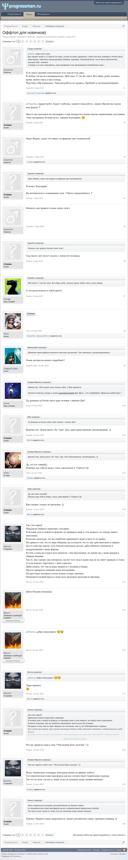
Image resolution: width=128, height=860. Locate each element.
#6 (124, 261)
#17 (123, 694)
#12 (123, 473)
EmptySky (31, 336)
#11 (123, 435)
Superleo (61, 37)
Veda (6, 473)
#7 (124, 296)
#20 (123, 824)
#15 (123, 610)
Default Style (8, 850)
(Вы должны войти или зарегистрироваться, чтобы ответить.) (99, 835)
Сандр (7, 299)
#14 (123, 582)
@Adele (31, 54)
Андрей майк (11, 368)
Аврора (39, 336)
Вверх (118, 850)
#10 (123, 406)
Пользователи (43, 14)
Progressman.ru (14, 14)
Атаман (8, 125)
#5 (124, 226)
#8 (124, 331)
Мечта (47, 336)
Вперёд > (50, 41)
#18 (123, 750)
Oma (6, 334)
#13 (123, 509)
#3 (124, 157)
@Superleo (31, 103)
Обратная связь (84, 850)
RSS (124, 850)
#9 (124, 366)
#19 (123, 784)
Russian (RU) (20, 850)
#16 (123, 650)
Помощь (96, 850)
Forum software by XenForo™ (25, 854)
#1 (124, 88)
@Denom (31, 631)
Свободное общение (26, 37)
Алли (6, 403)
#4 (124, 198)
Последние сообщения (13, 18)
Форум (29, 14)
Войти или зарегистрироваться (109, 3)
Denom (7, 546)
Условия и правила (118, 854)
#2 (124, 123)
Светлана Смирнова (35, 93)
